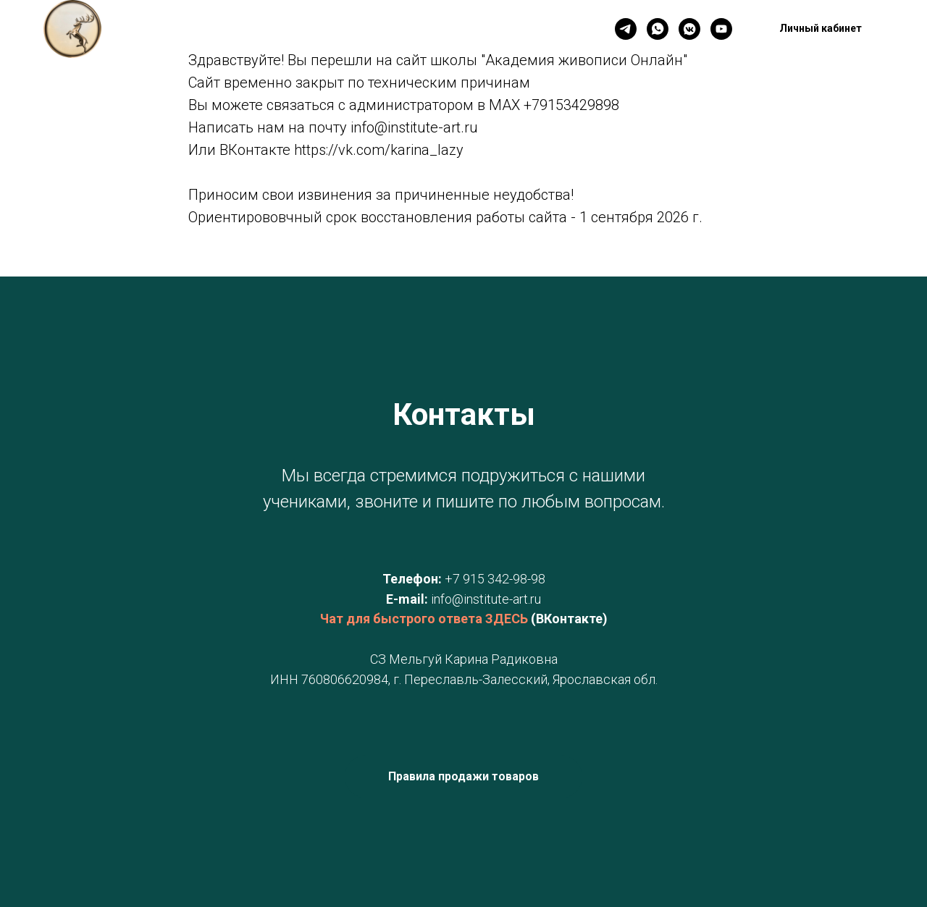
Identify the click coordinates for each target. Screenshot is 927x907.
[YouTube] (721, 29)
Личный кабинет (464, 29)
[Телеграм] (626, 29)
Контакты (299, 29)
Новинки (373, 29)
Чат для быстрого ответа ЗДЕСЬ (424, 618)
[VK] (689, 29)
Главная (228, 29)
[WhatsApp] (657, 29)
